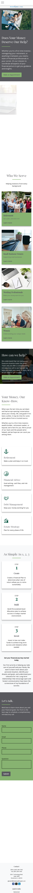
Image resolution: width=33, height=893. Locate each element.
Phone (4, 748)
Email (4, 737)
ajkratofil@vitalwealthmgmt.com (16, 881)
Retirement (16, 892)
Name (4, 726)
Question (5, 759)
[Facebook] (13, 884)
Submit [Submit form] (6, 774)
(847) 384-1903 (18, 869)
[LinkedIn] (19, 884)
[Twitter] (16, 884)
